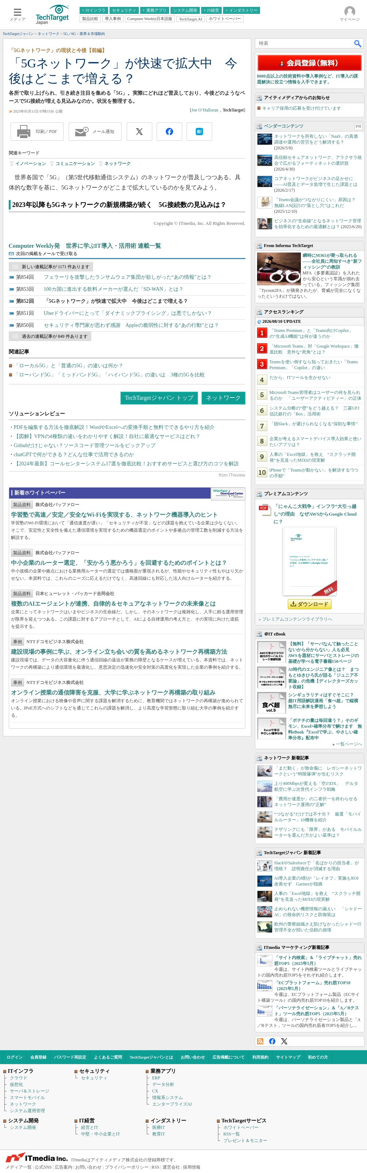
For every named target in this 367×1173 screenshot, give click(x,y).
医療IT (158, 1127)
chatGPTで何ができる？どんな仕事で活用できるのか (74, 454)
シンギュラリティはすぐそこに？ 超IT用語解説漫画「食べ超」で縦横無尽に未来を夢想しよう (323, 700)
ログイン (15, 1057)
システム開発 (23, 1127)
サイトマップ (288, 1057)
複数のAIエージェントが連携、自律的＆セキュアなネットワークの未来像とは (113, 604)
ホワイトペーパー (241, 1127)
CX (155, 1091)
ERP (156, 1077)
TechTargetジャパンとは (151, 1057)
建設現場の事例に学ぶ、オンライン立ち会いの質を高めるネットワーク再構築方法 (119, 652)
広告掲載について (229, 1057)
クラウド (18, 1077)
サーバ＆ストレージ (29, 1091)
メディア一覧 (18, 1167)
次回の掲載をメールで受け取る (46, 253)
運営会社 (171, 1167)
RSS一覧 (231, 1134)
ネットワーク (117, 163)
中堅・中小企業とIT (100, 1134)
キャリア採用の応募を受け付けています (301, 108)
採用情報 (191, 1167)
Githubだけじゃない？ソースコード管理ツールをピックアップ (85, 445)
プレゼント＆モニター (245, 1140)
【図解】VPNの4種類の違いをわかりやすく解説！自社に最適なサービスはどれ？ (107, 436)
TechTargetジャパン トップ (159, 398)
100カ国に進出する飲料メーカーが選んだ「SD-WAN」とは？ (114, 289)
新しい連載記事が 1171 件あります (56, 266)
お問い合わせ (193, 1057)
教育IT (158, 1134)
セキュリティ (94, 1077)
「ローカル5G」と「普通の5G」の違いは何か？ (68, 365)
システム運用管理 (27, 1110)
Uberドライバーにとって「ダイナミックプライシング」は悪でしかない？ (128, 313)
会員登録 (38, 1057)
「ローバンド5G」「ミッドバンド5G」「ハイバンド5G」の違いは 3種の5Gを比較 (109, 375)
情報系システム (167, 1097)
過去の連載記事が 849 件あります (55, 336)
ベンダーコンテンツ (283, 126)
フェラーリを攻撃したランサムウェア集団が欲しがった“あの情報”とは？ (128, 277)
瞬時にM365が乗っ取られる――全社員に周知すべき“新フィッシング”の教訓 (332, 261)
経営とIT (89, 1127)
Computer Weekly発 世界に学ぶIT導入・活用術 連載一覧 (85, 246)
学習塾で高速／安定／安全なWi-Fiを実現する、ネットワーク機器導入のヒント (114, 515)
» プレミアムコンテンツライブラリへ (295, 619)
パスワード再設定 (70, 1057)
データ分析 (163, 1084)
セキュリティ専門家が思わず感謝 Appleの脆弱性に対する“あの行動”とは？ (131, 325)
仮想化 (16, 1084)
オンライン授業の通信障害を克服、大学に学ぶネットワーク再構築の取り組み (113, 692)
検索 (358, 43)
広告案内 (63, 1167)
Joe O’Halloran (204, 110)
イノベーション (30, 163)
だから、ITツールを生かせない (299, 377)
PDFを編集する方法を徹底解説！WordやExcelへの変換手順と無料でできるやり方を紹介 (114, 427)
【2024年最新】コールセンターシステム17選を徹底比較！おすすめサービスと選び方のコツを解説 (126, 463)
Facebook (272, 1041)
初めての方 (318, 1057)
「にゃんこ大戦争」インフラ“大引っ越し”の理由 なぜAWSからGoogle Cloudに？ (315, 514)
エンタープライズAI (172, 1104)
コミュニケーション (75, 163)
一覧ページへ (349, 744)
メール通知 (103, 131)
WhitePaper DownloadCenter (228, 494)
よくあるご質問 (108, 1057)
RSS (260, 1041)
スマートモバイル (27, 1097)
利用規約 (260, 1057)
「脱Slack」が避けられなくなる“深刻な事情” (313, 423)
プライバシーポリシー (127, 1167)
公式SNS (43, 1167)
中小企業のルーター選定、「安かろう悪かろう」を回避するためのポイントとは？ (119, 563)
